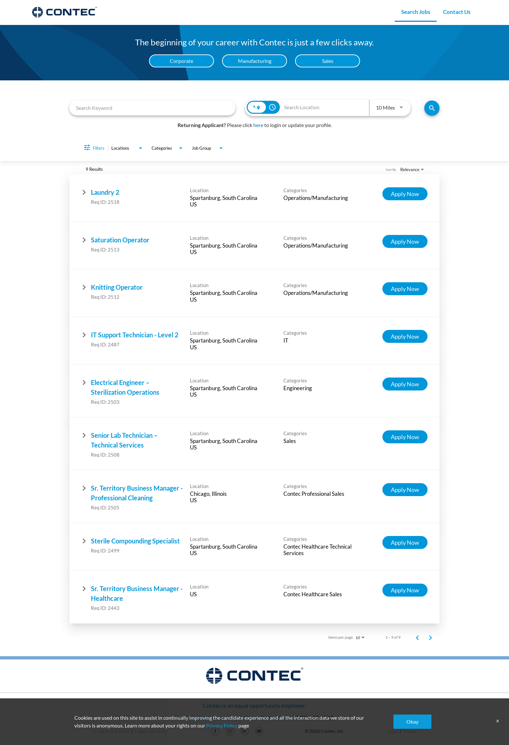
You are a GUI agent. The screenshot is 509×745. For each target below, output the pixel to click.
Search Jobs (415, 11)
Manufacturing (254, 61)
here (258, 125)
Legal (393, 731)
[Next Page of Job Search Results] (430, 637)
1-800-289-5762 (151, 731)
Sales (327, 61)
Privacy (410, 731)
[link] (254, 198)
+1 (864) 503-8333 (110, 731)
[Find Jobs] (432, 108)
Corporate (181, 61)
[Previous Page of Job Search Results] (417, 637)
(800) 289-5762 (314, 717)
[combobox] (152, 107)
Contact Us (456, 11)
